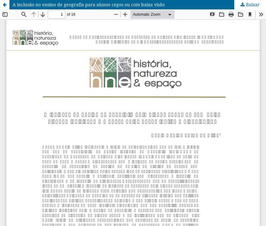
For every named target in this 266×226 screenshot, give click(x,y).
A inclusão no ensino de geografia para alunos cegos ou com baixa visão (89, 5)
